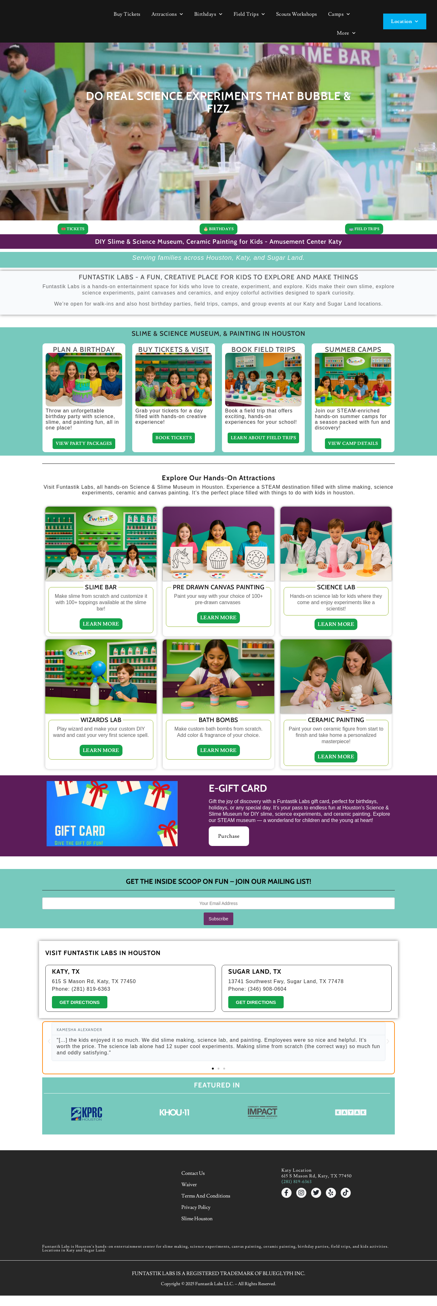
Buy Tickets (127, 14)
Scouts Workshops (296, 14)
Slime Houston (199, 1245)
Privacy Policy (198, 1236)
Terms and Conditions (208, 1227)
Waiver (191, 1219)
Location (404, 21)
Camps (339, 14)
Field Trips (249, 14)
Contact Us (195, 1210)
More (346, 33)
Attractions (167, 14)
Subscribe (218, 956)
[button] (49, 1079)
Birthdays (208, 14)
